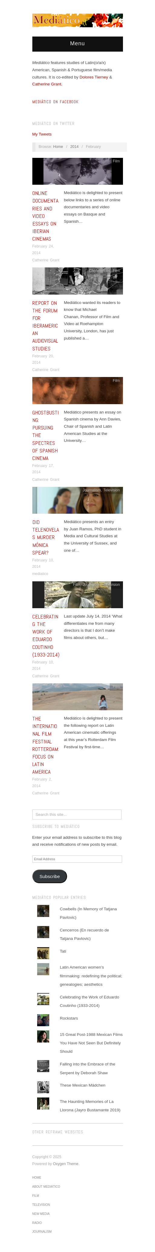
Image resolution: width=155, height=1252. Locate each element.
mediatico (40, 574)
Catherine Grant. (47, 84)
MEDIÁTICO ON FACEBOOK (55, 101)
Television (111, 490)
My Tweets (42, 134)
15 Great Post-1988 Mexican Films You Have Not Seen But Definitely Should (91, 1043)
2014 (74, 147)
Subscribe (50, 876)
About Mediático (46, 1186)
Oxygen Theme (65, 1164)
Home (58, 147)
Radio (37, 1223)
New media (41, 1213)
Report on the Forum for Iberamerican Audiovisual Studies (45, 325)
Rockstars (69, 1018)
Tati (63, 951)
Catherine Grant (46, 260)
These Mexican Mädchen (82, 1085)
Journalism (92, 490)
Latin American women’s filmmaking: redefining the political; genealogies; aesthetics (91, 976)
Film (116, 161)
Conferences (99, 271)
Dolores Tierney (93, 77)
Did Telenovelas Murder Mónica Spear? (45, 537)
